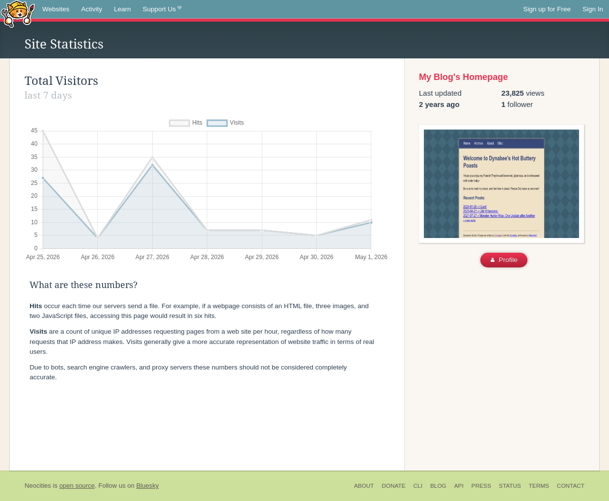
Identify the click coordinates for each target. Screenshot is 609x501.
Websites (55, 9)
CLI (418, 485)
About (364, 485)
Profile (504, 260)
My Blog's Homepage (463, 77)
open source (77, 485)
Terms (539, 485)
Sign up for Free (547, 9)
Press (481, 485)
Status (510, 485)
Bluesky (147, 485)
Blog (438, 485)
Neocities (38, 485)
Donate (393, 485)
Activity (91, 9)
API (459, 485)
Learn (122, 9)
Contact (570, 485)
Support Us (162, 9)
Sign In (592, 9)
